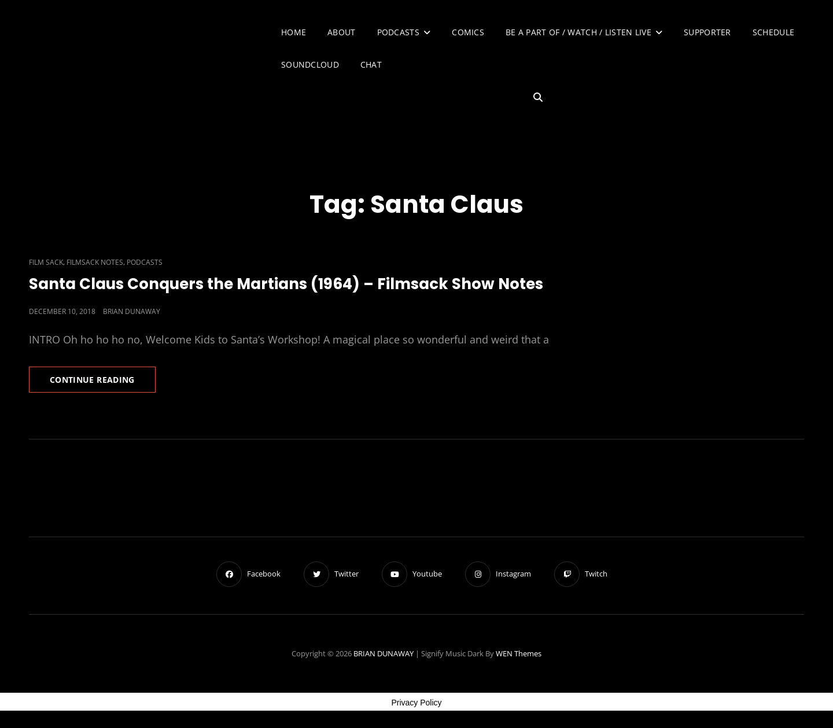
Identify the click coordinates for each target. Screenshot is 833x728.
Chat (371, 64)
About (341, 32)
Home (293, 32)
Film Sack (46, 262)
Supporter (707, 32)
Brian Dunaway (131, 311)
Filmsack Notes (95, 262)
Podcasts (398, 32)
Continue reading (103, 383)
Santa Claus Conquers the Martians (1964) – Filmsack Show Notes (286, 284)
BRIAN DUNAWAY (383, 653)
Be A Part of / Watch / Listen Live (578, 32)
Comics (468, 32)
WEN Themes (518, 653)
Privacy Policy (416, 702)
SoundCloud (310, 64)
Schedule (773, 32)
